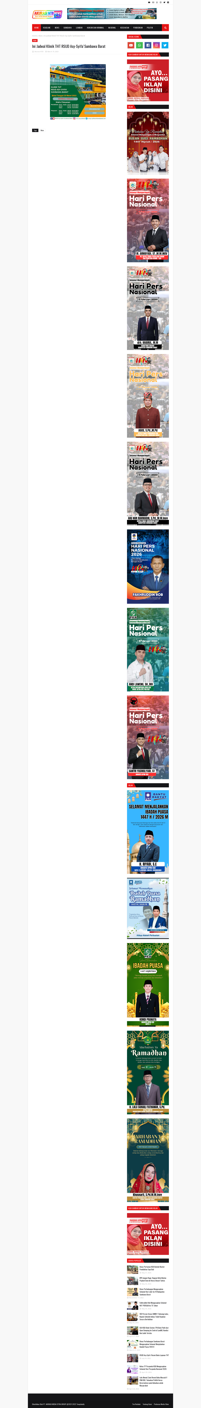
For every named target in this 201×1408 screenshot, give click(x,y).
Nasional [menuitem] (112, 27)
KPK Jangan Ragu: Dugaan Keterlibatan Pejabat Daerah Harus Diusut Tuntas (153, 1279)
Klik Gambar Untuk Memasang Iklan (142, 1208)
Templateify (80, 1404)
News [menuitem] (57, 27)
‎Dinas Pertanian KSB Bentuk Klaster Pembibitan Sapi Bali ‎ (152, 1268)
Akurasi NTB (38, 51)
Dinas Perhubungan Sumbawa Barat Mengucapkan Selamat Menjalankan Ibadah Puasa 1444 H (152, 1344)
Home (34, 36)
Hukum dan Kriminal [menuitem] (95, 27)
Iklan (40, 36)
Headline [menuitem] (46, 27)
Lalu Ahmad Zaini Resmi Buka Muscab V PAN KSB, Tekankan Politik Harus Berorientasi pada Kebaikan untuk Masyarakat (153, 1381)
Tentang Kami (147, 1404)
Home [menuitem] (36, 27)
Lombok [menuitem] (79, 27)
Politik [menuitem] (150, 27)
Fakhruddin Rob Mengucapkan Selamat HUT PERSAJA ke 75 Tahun (153, 1304)
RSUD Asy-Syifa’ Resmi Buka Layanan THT (154, 1355)
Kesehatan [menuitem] (124, 27)
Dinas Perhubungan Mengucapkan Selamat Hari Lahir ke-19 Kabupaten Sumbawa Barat (152, 1292)
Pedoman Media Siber (161, 1404)
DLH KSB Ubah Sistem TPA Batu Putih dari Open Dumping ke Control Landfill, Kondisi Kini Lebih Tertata (154, 1330)
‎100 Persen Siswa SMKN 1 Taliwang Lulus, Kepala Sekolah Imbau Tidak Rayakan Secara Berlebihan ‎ (154, 1316)
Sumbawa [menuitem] (68, 27)
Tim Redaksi (136, 1404)
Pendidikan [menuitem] (138, 27)
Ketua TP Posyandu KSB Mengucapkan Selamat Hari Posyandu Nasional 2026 (153, 1367)
